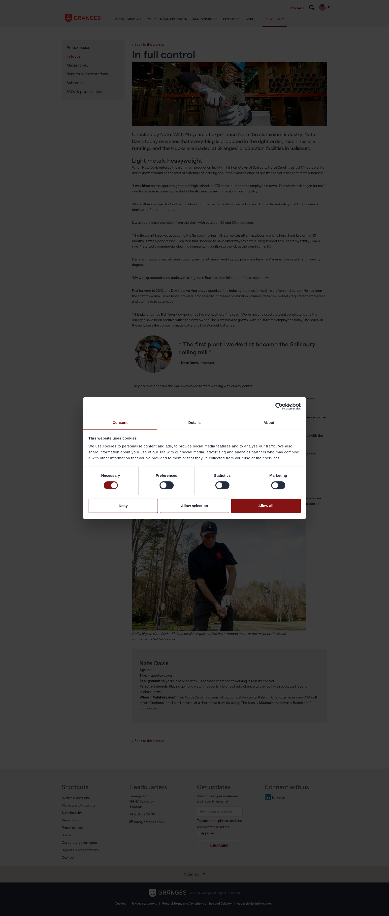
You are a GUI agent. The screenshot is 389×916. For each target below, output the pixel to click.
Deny (123, 506)
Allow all (265, 506)
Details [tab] (194, 422)
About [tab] (268, 422)
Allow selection (194, 506)
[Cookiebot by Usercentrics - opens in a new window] (279, 406)
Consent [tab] (120, 422)
